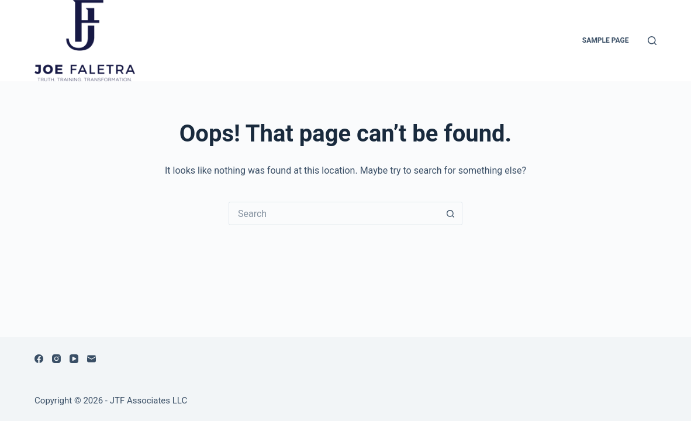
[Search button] (450, 213)
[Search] (652, 40)
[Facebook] (38, 358)
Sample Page (605, 40)
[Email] (91, 358)
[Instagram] (56, 358)
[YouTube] (74, 358)
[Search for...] (334, 213)
